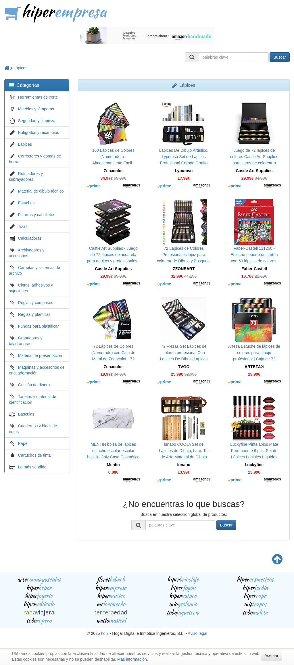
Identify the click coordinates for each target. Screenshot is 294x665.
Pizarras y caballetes (36, 214)
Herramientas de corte (38, 97)
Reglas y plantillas (34, 314)
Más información (132, 659)
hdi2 (104, 633)
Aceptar (271, 655)
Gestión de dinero (34, 385)
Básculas (26, 414)
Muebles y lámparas (36, 109)
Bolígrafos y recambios (38, 132)
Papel (23, 443)
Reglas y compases (35, 302)
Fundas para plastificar (38, 326)
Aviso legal (197, 633)
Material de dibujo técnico (41, 191)
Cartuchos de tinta (34, 455)
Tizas (23, 226)
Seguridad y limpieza (36, 120)
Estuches (26, 203)
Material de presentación (40, 355)
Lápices (20, 68)
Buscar (279, 57)
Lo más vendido (32, 467)
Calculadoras (30, 238)
